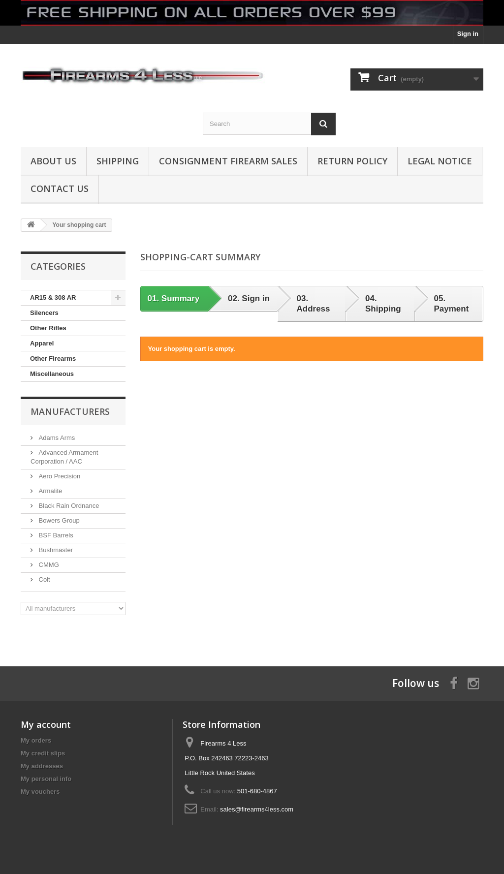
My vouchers (40, 791)
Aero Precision (58, 476)
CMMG (48, 564)
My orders (36, 740)
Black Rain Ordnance (68, 505)
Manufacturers (70, 411)
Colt (43, 579)
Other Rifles (48, 328)
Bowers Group (58, 520)
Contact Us (60, 188)
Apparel (42, 343)
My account (46, 724)
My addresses (42, 766)
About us (53, 161)
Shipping (117, 161)
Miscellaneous (52, 373)
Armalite (49, 491)
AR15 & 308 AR (53, 297)
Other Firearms (53, 358)
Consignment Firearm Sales (228, 161)
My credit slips (43, 753)
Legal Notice (440, 161)
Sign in (467, 33)
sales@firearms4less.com (256, 809)
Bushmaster (55, 550)
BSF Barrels (55, 535)
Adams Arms (56, 437)
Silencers (44, 312)
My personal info (46, 778)
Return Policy (352, 161)
